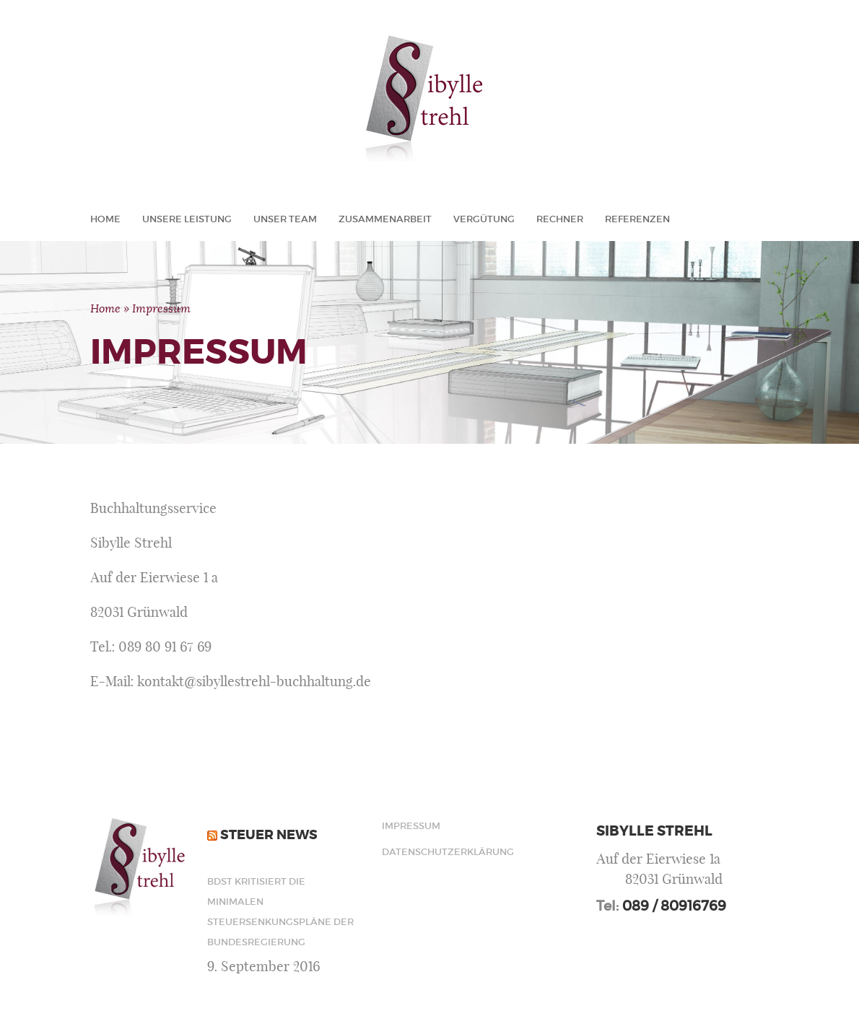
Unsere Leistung (187, 219)
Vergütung (484, 219)
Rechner (559, 219)
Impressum (411, 826)
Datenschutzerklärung (429, 852)
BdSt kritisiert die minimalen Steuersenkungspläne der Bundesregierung (280, 911)
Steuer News (269, 835)
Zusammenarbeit (385, 219)
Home (105, 219)
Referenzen (637, 219)
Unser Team (285, 219)
